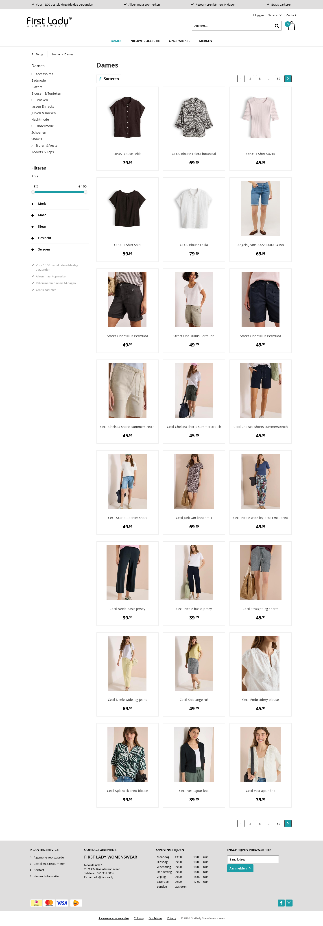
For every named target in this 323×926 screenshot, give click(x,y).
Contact (291, 15)
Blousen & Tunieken (46, 94)
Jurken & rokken (43, 113)
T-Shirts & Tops (42, 152)
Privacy (171, 918)
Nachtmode (40, 120)
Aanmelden (238, 869)
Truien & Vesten (47, 146)
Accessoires (44, 74)
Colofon (139, 918)
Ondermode (44, 126)
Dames (116, 41)
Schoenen (38, 133)
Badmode (38, 81)
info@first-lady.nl (105, 878)
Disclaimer (155, 918)
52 (278, 79)
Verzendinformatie (46, 877)
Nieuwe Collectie (145, 41)
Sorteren (111, 79)
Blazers (36, 87)
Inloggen (258, 15)
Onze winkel (179, 41)
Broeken (41, 100)
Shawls (36, 139)
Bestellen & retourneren (49, 864)
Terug (39, 55)
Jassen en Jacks (42, 107)
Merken (205, 41)
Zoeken (276, 26)
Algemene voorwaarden (49, 858)
